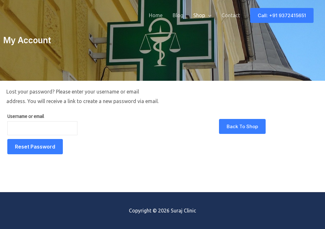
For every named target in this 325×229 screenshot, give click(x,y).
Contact (231, 15)
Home (155, 15)
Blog (178, 15)
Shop (199, 15)
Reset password (35, 146)
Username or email (25, 116)
